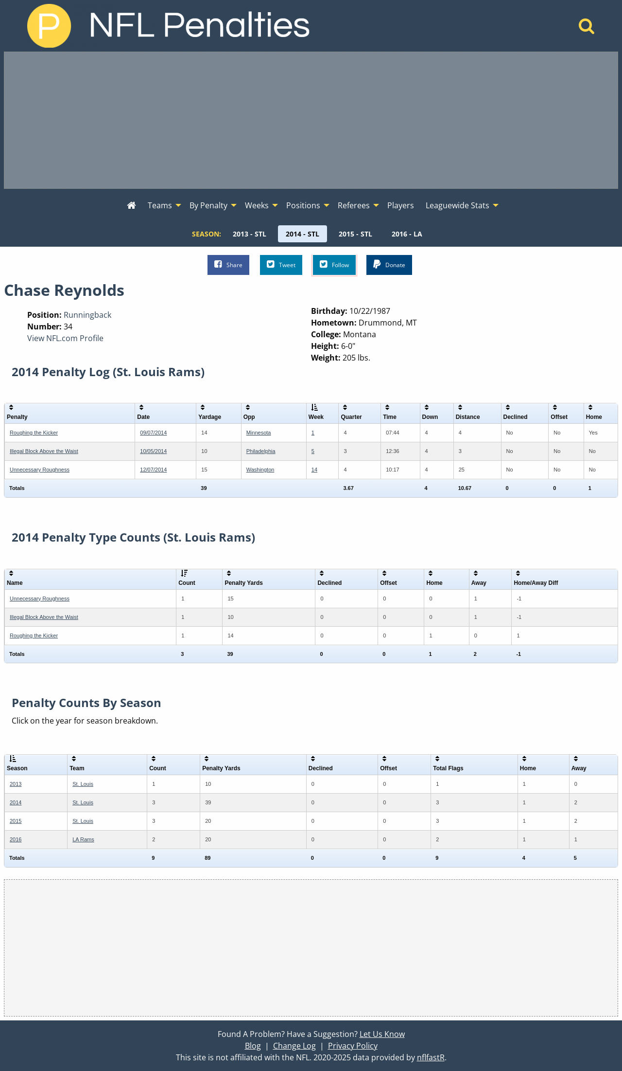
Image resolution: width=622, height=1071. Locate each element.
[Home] (587, 28)
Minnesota (258, 433)
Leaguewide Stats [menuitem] (457, 205)
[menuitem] (131, 206)
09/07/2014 (153, 433)
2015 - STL (355, 233)
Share (228, 264)
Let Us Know (382, 1034)
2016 (15, 839)
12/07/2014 (153, 469)
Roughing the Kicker (34, 433)
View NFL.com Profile (65, 338)
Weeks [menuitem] (257, 205)
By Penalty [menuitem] (208, 205)
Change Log (294, 1045)
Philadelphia (261, 451)
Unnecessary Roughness (39, 469)
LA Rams (83, 839)
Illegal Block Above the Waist (44, 451)
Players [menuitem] (400, 205)
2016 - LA (407, 233)
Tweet (281, 264)
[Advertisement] (311, 120)
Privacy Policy (353, 1045)
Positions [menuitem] (303, 205)
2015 (15, 821)
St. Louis (82, 784)
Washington (260, 469)
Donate (389, 264)
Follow (334, 264)
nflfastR (431, 1057)
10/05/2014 (153, 451)
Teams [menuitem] (160, 205)
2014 (15, 802)
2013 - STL (249, 233)
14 (314, 469)
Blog (253, 1045)
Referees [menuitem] (354, 205)
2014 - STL (302, 233)
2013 (15, 784)
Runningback (87, 314)
